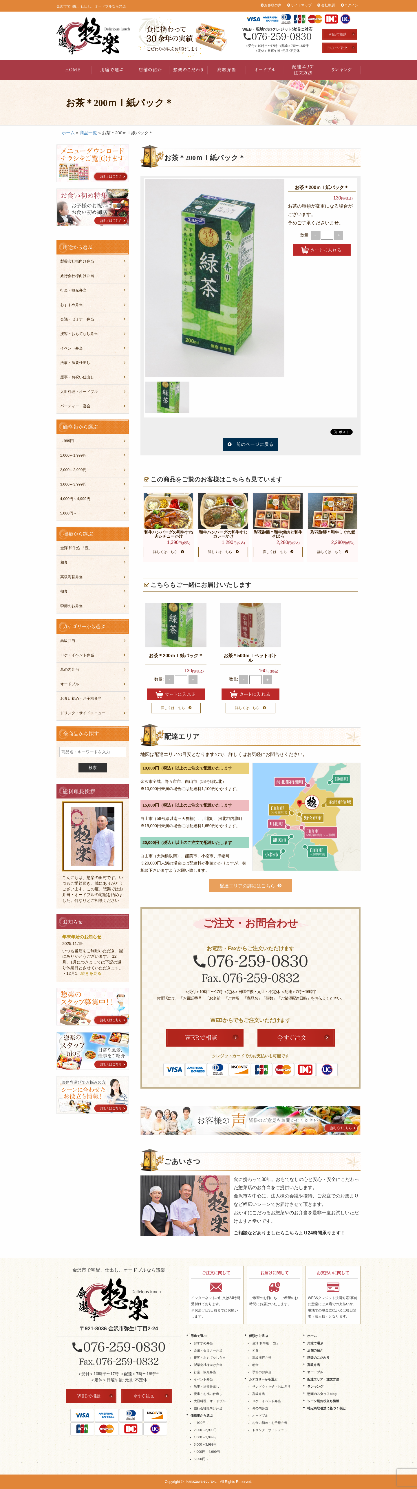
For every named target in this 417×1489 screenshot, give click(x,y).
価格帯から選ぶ (202, 1415)
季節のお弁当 (71, 606)
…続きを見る (89, 973)
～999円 (67, 441)
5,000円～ (68, 513)
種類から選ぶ (258, 1336)
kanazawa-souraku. (201, 1482)
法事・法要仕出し (75, 362)
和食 (64, 562)
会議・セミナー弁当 (77, 319)
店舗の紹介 (150, 70)
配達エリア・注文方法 (303, 70)
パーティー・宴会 (75, 406)
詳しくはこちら (165, 552)
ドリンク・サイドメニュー (82, 713)
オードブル (265, 70)
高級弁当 (227, 70)
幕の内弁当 (69, 669)
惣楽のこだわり (188, 70)
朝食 (64, 591)
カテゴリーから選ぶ (263, 1379)
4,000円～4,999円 (75, 499)
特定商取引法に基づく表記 (326, 1408)
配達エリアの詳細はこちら (247, 885)
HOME (74, 70)
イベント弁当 (71, 348)
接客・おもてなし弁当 (79, 334)
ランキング (341, 70)
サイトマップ (301, 5)
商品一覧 (88, 132)
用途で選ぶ (112, 70)
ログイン (351, 5)
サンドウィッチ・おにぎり (271, 1386)
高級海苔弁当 (71, 577)
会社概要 (328, 5)
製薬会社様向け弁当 (77, 261)
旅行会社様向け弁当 (77, 276)
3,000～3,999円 (73, 484)
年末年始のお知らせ (81, 936)
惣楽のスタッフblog (321, 1393)
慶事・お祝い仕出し (77, 377)
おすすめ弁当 (71, 305)
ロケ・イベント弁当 (77, 655)
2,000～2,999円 (73, 470)
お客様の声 (272, 5)
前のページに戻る (254, 444)
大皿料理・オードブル (79, 391)
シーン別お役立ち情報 (323, 1401)
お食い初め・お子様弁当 (81, 698)
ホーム (68, 132)
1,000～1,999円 (73, 455)
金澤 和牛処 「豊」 (76, 548)
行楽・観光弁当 (73, 290)
